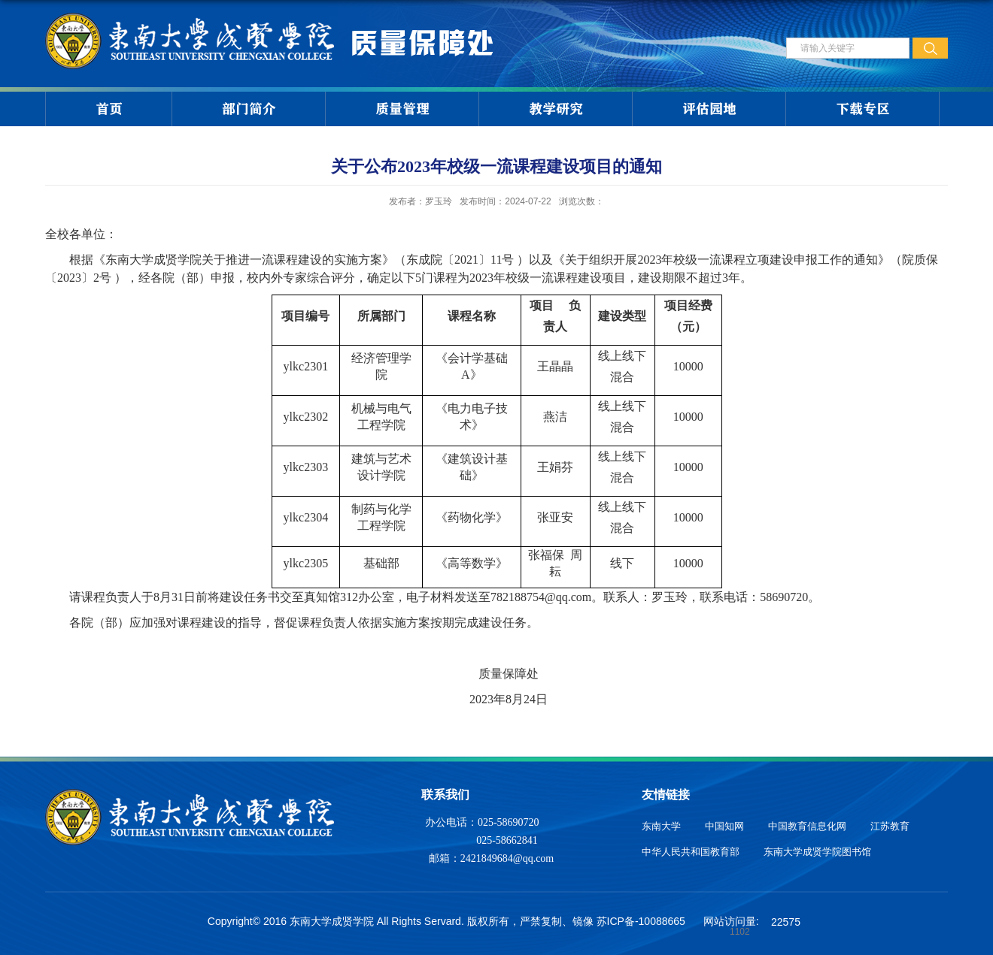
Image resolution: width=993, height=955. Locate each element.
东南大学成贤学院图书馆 (817, 851)
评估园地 (709, 109)
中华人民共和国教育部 (690, 851)
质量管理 (402, 109)
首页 (109, 109)
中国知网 (724, 826)
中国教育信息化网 (807, 826)
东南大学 (661, 826)
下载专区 (863, 109)
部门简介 (249, 109)
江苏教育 (889, 826)
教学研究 (556, 109)
